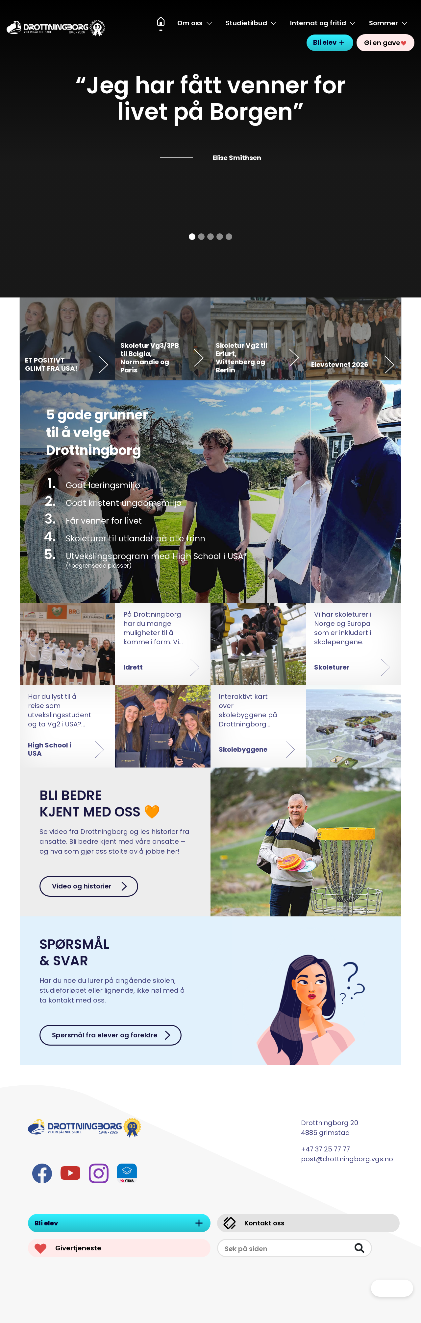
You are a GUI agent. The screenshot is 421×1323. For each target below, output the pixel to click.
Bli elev (330, 39)
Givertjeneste (67, 1248)
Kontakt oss (253, 1223)
